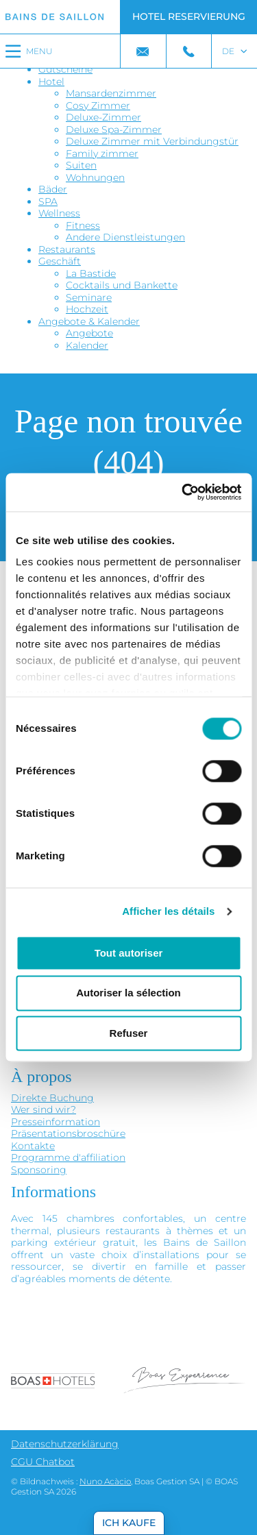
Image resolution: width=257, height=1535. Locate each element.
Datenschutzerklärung (65, 1444)
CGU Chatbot (43, 1462)
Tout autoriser (129, 953)
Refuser (129, 1033)
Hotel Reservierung (188, 16)
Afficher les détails (168, 911)
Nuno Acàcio (105, 1481)
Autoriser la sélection (128, 993)
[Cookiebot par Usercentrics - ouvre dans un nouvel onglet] (183, 492)
